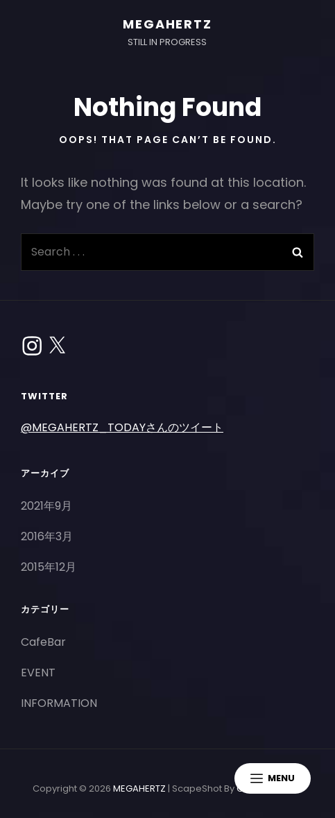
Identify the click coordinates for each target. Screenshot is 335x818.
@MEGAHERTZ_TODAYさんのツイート (122, 427)
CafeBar (43, 642)
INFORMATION (59, 703)
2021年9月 (46, 506)
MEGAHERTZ (167, 24)
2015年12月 (48, 567)
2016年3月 (47, 536)
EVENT (38, 673)
